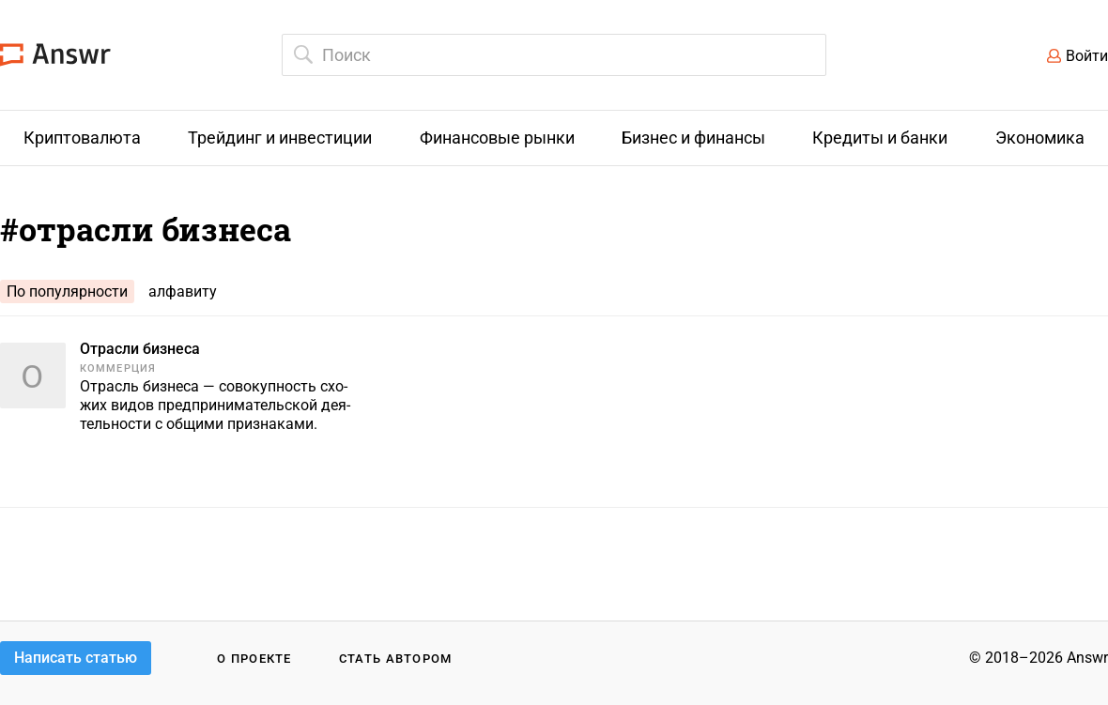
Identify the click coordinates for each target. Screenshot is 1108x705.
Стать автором (396, 658)
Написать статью (75, 658)
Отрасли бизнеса (140, 349)
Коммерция (118, 368)
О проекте (254, 658)
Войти (1087, 56)
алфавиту (182, 291)
